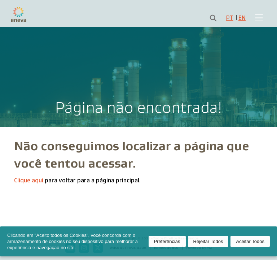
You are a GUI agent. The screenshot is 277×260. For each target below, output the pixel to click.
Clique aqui (28, 180)
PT (229, 18)
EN (242, 18)
